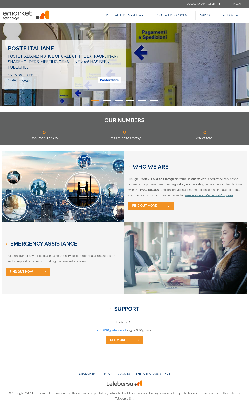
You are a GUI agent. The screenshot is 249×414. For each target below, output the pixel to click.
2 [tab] (107, 100)
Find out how (21, 272)
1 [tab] (95, 100)
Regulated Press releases (126, 15)
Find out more (144, 206)
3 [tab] (119, 100)
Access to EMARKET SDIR (202, 4)
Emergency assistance (153, 373)
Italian (236, 4)
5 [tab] (142, 100)
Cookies (124, 373)
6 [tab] (154, 100)
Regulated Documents (173, 15)
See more (118, 340)
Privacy (106, 373)
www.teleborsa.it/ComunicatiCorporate (209, 195)
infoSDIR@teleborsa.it (111, 330)
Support (206, 15)
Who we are (232, 15)
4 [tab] (130, 100)
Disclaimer (87, 373)
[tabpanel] (124, 64)
